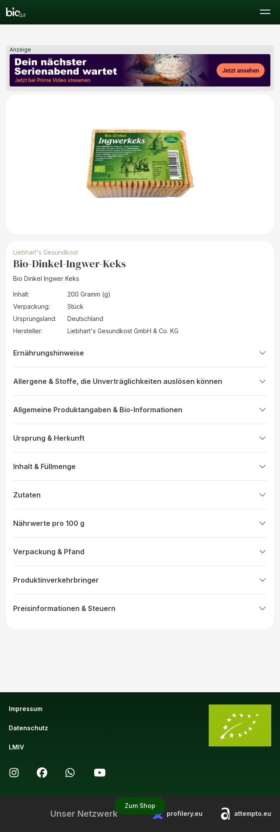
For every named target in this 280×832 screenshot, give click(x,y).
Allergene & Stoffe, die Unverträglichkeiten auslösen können (140, 381)
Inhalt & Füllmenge (140, 466)
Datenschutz (28, 728)
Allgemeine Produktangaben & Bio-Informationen (140, 409)
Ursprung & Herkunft (140, 438)
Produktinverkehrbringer (140, 580)
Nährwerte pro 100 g (140, 523)
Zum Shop (140, 805)
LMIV (16, 747)
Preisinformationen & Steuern (140, 608)
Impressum (25, 708)
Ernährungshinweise (140, 353)
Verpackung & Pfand (140, 551)
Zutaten (140, 494)
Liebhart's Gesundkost (46, 252)
